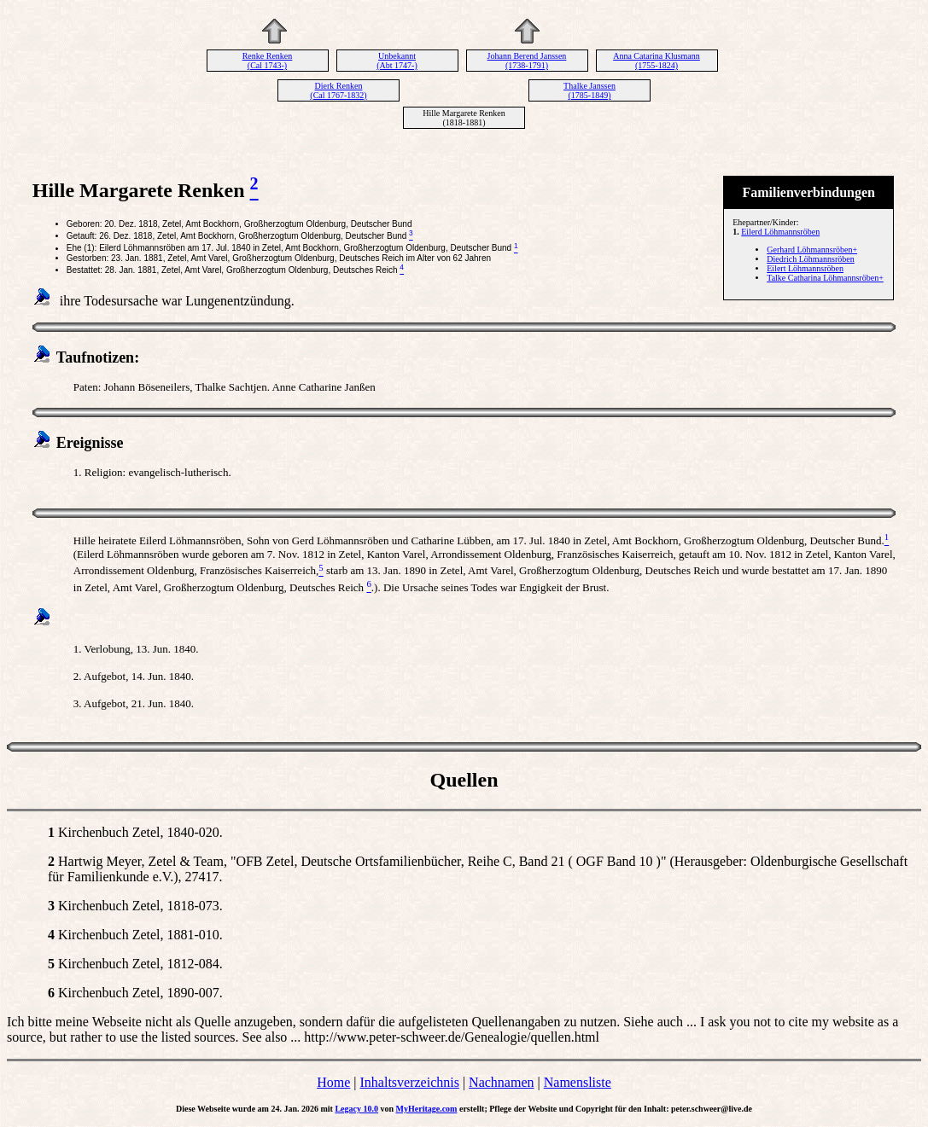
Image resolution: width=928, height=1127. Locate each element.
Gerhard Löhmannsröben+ (812, 249)
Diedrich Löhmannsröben (810, 259)
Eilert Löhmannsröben (805, 268)
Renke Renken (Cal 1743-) (267, 60)
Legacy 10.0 (356, 1108)
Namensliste (577, 1082)
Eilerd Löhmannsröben (780, 231)
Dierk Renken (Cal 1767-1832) (338, 90)
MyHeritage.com (427, 1108)
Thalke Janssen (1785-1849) (589, 90)
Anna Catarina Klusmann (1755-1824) (656, 60)
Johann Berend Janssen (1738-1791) (527, 60)
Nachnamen (501, 1082)
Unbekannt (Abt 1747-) (396, 60)
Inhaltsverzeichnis (409, 1082)
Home (333, 1082)
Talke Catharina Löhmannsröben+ (825, 277)
